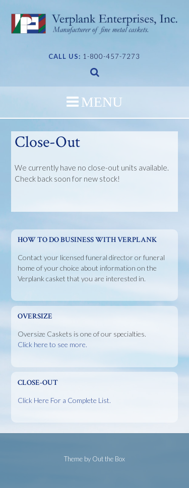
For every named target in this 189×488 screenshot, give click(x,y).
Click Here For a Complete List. (64, 400)
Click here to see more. (52, 344)
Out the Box (108, 459)
